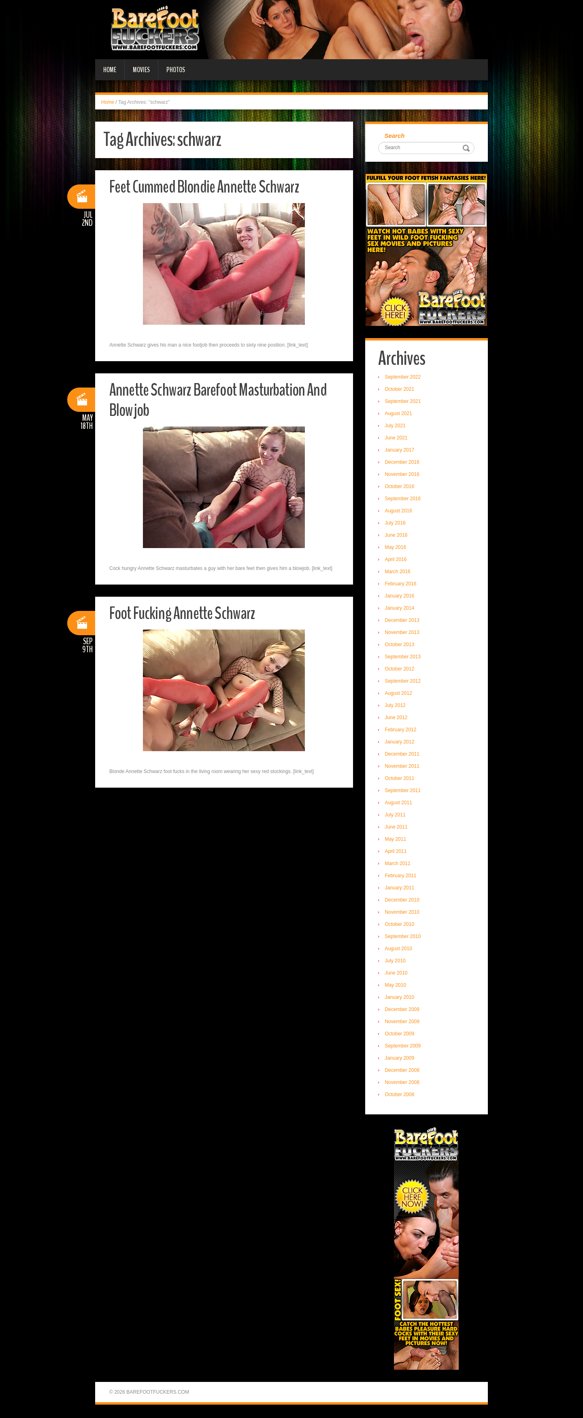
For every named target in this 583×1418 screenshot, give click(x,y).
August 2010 (399, 949)
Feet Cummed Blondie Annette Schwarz (207, 186)
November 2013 (403, 633)
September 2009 (404, 1047)
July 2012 (396, 706)
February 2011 (401, 876)
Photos (175, 70)
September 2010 (404, 937)
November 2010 (403, 913)
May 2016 (396, 548)
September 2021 (404, 402)
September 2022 (404, 378)
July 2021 (396, 426)
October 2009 (400, 1034)
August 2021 (399, 414)
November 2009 (403, 1022)
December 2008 (403, 1071)
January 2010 (400, 998)
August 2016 (399, 511)
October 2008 (400, 1095)
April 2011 (397, 852)
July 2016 (396, 524)
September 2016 (404, 499)
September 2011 (404, 791)
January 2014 (400, 609)
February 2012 (401, 730)
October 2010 (400, 925)
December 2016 (403, 463)
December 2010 (403, 901)
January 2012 (400, 742)
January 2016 (400, 597)
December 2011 (403, 755)
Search (395, 136)
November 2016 (403, 475)
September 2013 (404, 657)
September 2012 (404, 682)
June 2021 (397, 438)
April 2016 (397, 560)
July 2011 (396, 815)
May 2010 (396, 986)
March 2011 (398, 864)
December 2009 (403, 1010)
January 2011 (400, 888)
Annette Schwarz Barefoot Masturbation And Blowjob (222, 399)
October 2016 (400, 487)
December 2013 (403, 621)
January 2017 (400, 451)
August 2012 (399, 694)
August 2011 (399, 803)
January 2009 (400, 1059)
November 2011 (403, 767)
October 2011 (400, 779)
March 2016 (398, 572)
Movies (141, 70)
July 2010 (396, 961)
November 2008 (403, 1083)
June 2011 (397, 828)
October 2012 (400, 670)
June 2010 (397, 974)
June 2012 (397, 718)
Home (109, 70)
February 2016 (401, 584)
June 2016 (397, 536)
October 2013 (400, 645)
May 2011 (396, 840)
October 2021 (400, 390)
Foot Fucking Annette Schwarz (185, 613)
